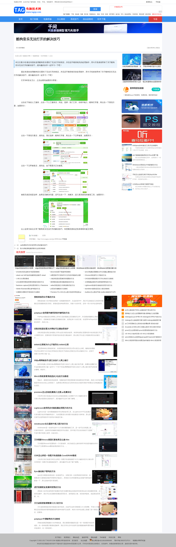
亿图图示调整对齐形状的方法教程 (28, 292)
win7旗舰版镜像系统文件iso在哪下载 (145, 155)
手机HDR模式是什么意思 (152, 66)
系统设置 (141, 14)
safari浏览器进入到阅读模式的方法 (63, 285)
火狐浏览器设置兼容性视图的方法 (62, 278)
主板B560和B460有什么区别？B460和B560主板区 (132, 82)
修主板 (118, 14)
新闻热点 (149, 2)
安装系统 (135, 14)
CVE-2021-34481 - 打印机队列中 (23, 405)
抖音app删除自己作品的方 (22, 321)
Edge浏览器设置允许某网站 (24, 268)
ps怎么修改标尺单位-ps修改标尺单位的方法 (140, 310)
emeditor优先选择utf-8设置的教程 (28, 272)
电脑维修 (36, 56)
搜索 (95, 9)
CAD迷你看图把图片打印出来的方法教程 (99, 278)
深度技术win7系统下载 (23, 489)
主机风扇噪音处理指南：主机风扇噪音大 (131, 67)
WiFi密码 (111, 14)
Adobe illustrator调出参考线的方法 (28, 289)
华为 (122, 14)
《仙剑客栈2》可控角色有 (23, 419)
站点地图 (84, 540)
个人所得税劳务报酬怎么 (23, 307)
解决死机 (148, 14)
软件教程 (22, 48)
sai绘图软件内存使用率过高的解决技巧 (33, 245)
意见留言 (75, 540)
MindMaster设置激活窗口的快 (106, 268)
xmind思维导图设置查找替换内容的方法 (30, 282)
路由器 (77, 14)
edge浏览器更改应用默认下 (44, 268)
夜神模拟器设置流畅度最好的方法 (62, 282)
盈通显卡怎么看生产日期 (23, 461)
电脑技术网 (26, 56)
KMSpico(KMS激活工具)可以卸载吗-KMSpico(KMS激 (145, 146)
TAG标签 (103, 537)
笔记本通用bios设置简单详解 (152, 82)
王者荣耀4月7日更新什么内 (23, 433)
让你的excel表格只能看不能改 (143, 184)
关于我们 (58, 537)
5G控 (102, 14)
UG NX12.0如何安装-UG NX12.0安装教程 (139, 334)
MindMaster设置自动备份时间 (86, 268)
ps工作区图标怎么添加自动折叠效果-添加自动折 (142, 323)
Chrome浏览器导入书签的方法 (95, 275)
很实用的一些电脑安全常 (23, 391)
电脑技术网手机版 (139, 540)
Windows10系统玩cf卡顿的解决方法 (145, 165)
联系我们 (67, 537)
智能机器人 (92, 14)
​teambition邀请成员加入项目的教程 (97, 289)
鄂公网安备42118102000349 (101, 540)
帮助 (119, 537)
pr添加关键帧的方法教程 (59, 289)
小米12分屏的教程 (22, 278)
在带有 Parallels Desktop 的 (23, 349)
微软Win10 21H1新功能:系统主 (22, 363)
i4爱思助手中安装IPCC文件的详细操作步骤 (66, 275)
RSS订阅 (112, 537)
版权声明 (85, 537)
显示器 (86, 14)
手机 (72, 14)
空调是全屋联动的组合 (23, 475)
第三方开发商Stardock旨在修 (22, 377)
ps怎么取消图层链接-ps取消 (23, 503)
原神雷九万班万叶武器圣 (23, 447)
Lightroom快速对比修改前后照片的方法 (98, 285)
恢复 (106, 14)
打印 (44, 235)
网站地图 (94, 537)
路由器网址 (128, 14)
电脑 (81, 14)
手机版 (158, 2)
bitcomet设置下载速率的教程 (61, 272)
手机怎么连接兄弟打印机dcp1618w (145, 174)
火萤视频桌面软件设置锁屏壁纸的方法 (98, 282)
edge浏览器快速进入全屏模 (65, 268)
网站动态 (76, 537)
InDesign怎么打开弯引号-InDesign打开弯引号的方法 (143, 317)
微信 (98, 14)
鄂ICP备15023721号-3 (122, 540)
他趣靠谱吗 (23, 335)
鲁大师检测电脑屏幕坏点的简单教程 (32, 248)
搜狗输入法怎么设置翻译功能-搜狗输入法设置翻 (142, 313)
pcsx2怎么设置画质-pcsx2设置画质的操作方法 (141, 330)
